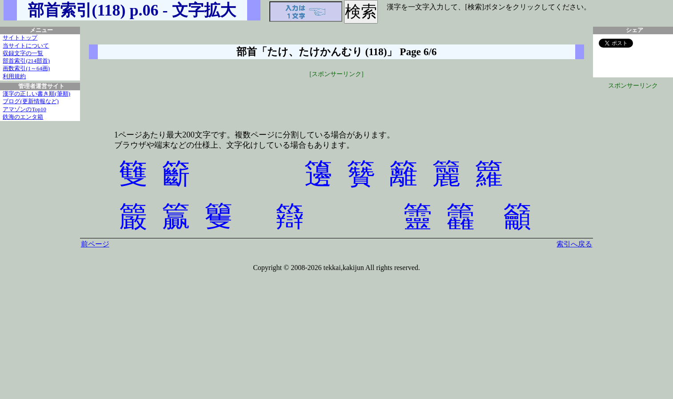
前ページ (95, 244)
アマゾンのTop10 (24, 109)
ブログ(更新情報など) (31, 101)
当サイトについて (26, 46)
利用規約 (14, 76)
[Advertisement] (336, 99)
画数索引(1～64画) (26, 68)
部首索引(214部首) (26, 61)
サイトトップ (20, 38)
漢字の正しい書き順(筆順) (36, 94)
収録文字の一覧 (23, 53)
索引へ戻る (574, 244)
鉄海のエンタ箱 (23, 117)
